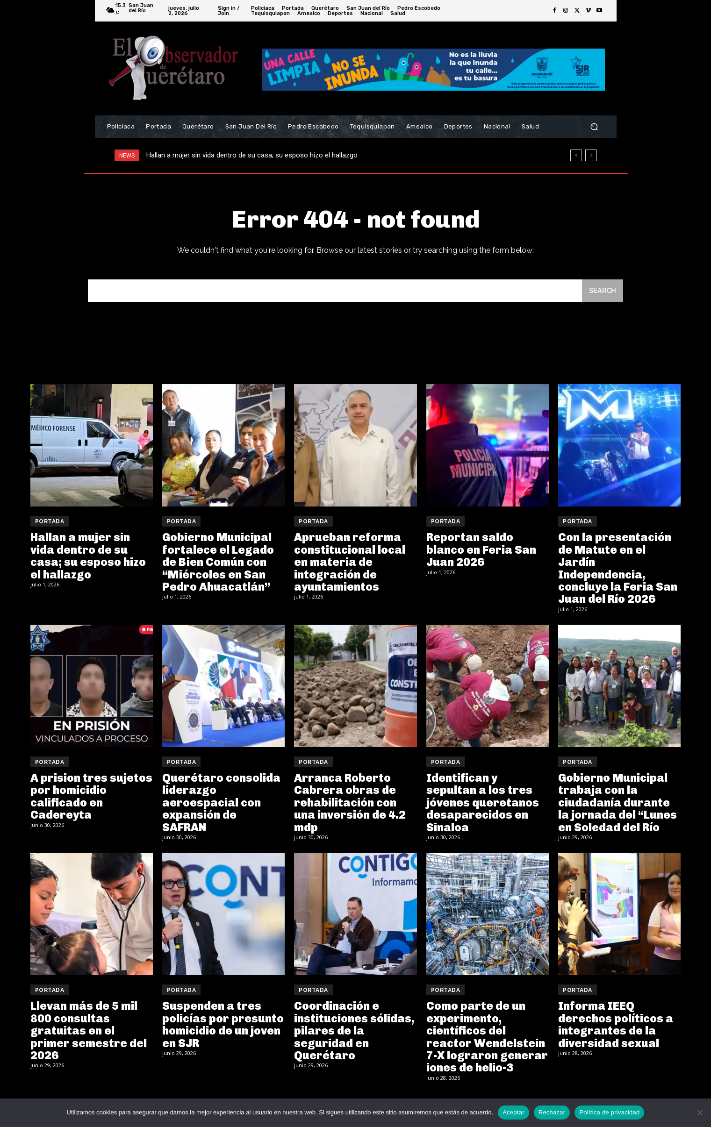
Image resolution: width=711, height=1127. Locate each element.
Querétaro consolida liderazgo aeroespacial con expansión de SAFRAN (221, 803)
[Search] (602, 291)
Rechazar (552, 1112)
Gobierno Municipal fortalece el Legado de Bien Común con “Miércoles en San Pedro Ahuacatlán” (218, 562)
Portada (50, 522)
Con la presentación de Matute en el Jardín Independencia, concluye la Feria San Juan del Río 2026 (617, 568)
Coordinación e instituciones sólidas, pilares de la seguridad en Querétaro (354, 1031)
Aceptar (513, 1112)
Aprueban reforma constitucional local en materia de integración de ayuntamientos (349, 562)
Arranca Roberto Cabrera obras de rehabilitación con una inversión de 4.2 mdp (350, 803)
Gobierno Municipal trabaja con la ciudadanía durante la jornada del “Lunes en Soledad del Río (617, 803)
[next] (591, 155)
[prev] (576, 155)
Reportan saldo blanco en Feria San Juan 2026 (481, 550)
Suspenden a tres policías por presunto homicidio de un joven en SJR (223, 1025)
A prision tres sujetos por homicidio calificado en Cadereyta (91, 797)
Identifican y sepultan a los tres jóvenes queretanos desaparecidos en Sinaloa (482, 803)
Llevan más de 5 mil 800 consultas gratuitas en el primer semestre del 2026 (88, 1031)
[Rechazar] (699, 1112)
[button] (594, 127)
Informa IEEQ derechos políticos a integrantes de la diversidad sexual (615, 1025)
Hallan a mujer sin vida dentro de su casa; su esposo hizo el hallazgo (252, 155)
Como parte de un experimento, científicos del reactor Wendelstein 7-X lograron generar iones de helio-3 (487, 1037)
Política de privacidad (609, 1112)
